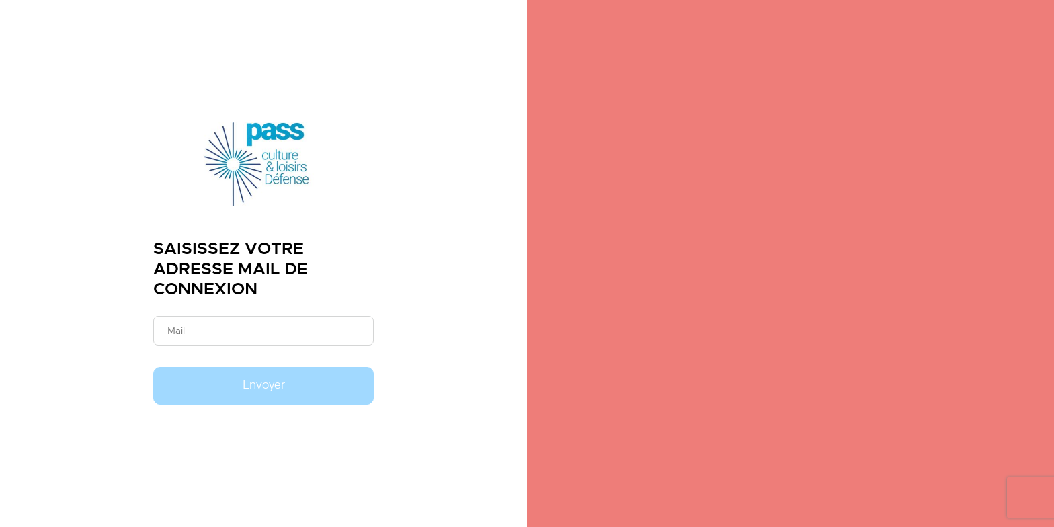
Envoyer (264, 385)
